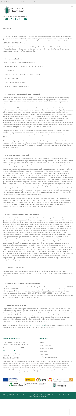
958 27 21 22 (13, 344)
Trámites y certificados (48, 357)
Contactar (44, 354)
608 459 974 (23, 344)
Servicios (43, 351)
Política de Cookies (53, 395)
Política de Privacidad (41, 395)
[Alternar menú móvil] (72, 6)
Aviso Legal (32, 395)
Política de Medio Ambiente (66, 395)
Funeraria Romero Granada (20, 395)
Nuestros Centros (47, 348)
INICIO (42, 342)
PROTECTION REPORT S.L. (36, 325)
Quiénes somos (45, 345)
